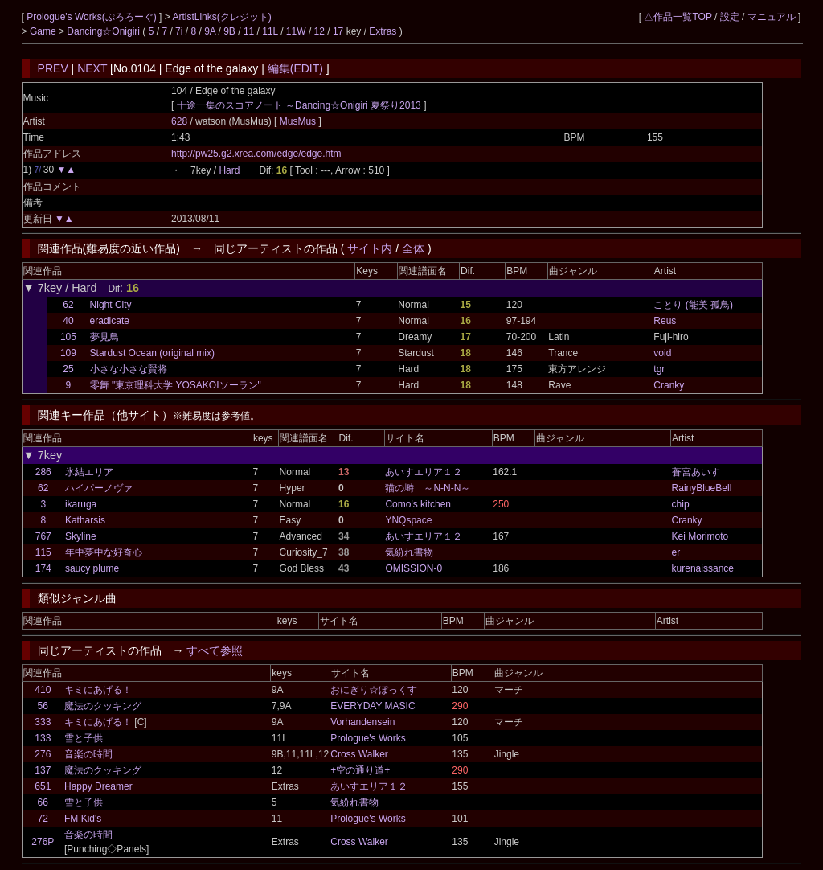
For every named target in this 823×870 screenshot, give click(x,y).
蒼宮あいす (696, 472)
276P (42, 841)
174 (43, 568)
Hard (229, 170)
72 (43, 818)
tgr (659, 369)
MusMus (299, 121)
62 (68, 304)
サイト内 (369, 248)
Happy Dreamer (98, 786)
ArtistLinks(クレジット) (221, 17)
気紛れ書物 (409, 552)
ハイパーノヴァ (99, 488)
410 (43, 690)
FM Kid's (82, 818)
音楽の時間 (88, 754)
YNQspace (408, 520)
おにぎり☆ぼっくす (373, 690)
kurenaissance (703, 568)
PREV (53, 68)
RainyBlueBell (702, 488)
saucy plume (92, 568)
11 (249, 31)
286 (43, 472)
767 (43, 536)
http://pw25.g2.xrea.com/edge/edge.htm (256, 153)
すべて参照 (214, 650)
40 (68, 320)
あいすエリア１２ (423, 472)
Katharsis (85, 520)
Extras (382, 31)
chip (681, 504)
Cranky (668, 385)
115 (43, 552)
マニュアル (771, 17)
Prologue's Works (367, 738)
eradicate (109, 320)
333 (43, 722)
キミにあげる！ (98, 690)
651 (43, 786)
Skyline (80, 536)
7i (178, 31)
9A (209, 31)
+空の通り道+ (360, 770)
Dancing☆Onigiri (104, 31)
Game (44, 31)
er (676, 552)
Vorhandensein (362, 722)
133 (43, 738)
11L (270, 31)
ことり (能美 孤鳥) (693, 304)
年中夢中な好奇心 (103, 552)
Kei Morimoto (700, 536)
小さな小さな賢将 (128, 369)
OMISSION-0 (413, 568)
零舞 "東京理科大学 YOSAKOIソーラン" (175, 385)
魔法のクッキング (102, 706)
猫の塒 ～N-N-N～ (427, 488)
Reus (664, 320)
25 (68, 369)
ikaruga (80, 504)
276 (43, 754)
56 (43, 706)
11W (296, 31)
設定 (729, 17)
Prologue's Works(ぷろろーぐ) (93, 17)
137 (43, 770)
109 (68, 353)
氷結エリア (89, 472)
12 (319, 31)
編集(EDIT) (295, 68)
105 (68, 337)
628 (179, 121)
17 (338, 31)
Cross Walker (359, 754)
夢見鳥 (104, 337)
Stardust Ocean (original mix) (152, 353)
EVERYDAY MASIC (372, 706)
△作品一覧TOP (677, 17)
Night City (111, 304)
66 (43, 802)
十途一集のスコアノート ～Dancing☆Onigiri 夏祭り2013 (299, 105)
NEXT (92, 68)
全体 (413, 248)
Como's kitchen (418, 504)
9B (229, 31)
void (662, 353)
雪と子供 (83, 738)
